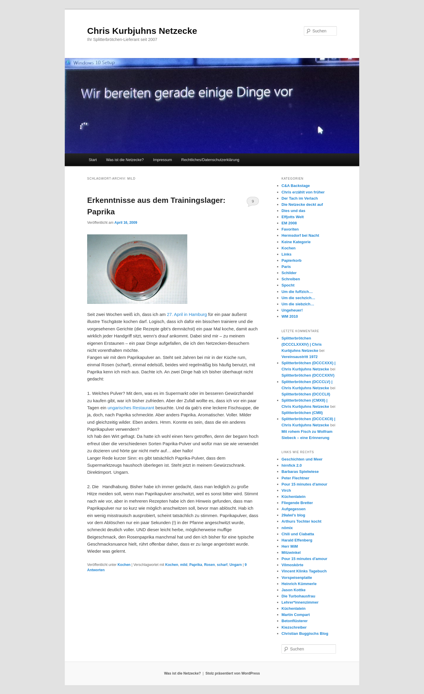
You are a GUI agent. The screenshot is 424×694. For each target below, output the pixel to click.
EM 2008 (289, 223)
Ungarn (235, 565)
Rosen (209, 565)
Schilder (289, 273)
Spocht (287, 285)
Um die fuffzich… (297, 291)
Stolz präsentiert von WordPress (233, 673)
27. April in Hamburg (187, 314)
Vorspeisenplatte (296, 577)
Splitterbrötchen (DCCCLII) (305, 394)
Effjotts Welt (292, 217)
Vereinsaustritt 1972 (299, 357)
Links (286, 254)
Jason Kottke (293, 590)
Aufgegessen (293, 509)
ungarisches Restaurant (130, 407)
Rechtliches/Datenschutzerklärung (210, 160)
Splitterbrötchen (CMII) (302, 412)
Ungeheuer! (292, 310)
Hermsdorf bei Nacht (300, 235)
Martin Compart (295, 614)
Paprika (195, 565)
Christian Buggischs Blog (304, 633)
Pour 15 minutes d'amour (304, 484)
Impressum (162, 160)
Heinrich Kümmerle (299, 584)
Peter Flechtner (295, 478)
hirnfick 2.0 (291, 465)
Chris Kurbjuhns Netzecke (142, 31)
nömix (287, 528)
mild (184, 565)
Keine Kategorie (296, 242)
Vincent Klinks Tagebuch (304, 571)
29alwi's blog (293, 515)
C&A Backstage (295, 185)
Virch (286, 490)
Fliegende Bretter (297, 503)
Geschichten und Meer (301, 459)
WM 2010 (289, 316)
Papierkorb (291, 260)
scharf (222, 565)
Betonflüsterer (294, 621)
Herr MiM (289, 546)
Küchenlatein (293, 496)
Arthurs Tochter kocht (301, 521)
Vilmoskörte (292, 565)
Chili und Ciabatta (297, 534)
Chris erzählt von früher (303, 192)
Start (93, 160)
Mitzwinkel (291, 552)
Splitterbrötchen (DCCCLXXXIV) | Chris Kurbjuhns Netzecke (301, 344)
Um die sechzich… (298, 298)
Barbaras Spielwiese (300, 471)
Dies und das (293, 210)
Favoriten (290, 229)
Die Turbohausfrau (298, 596)
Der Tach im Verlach (299, 198)
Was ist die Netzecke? (125, 160)
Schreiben (290, 279)
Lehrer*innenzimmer (300, 602)
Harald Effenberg (296, 540)
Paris (286, 266)
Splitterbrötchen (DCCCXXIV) (307, 375)
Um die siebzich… (297, 304)
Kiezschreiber (294, 627)
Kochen (123, 565)
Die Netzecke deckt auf (302, 204)
